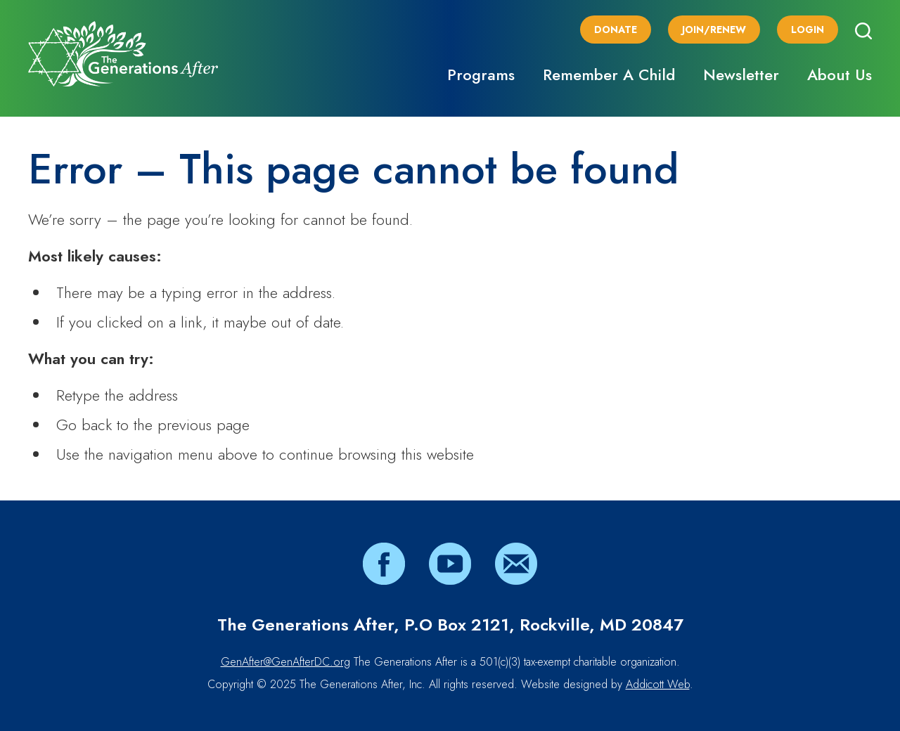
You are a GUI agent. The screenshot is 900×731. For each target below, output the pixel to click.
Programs (481, 74)
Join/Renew (714, 29)
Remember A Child (609, 74)
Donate (615, 29)
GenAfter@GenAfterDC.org (285, 662)
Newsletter (741, 74)
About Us (839, 74)
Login (807, 29)
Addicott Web (658, 684)
